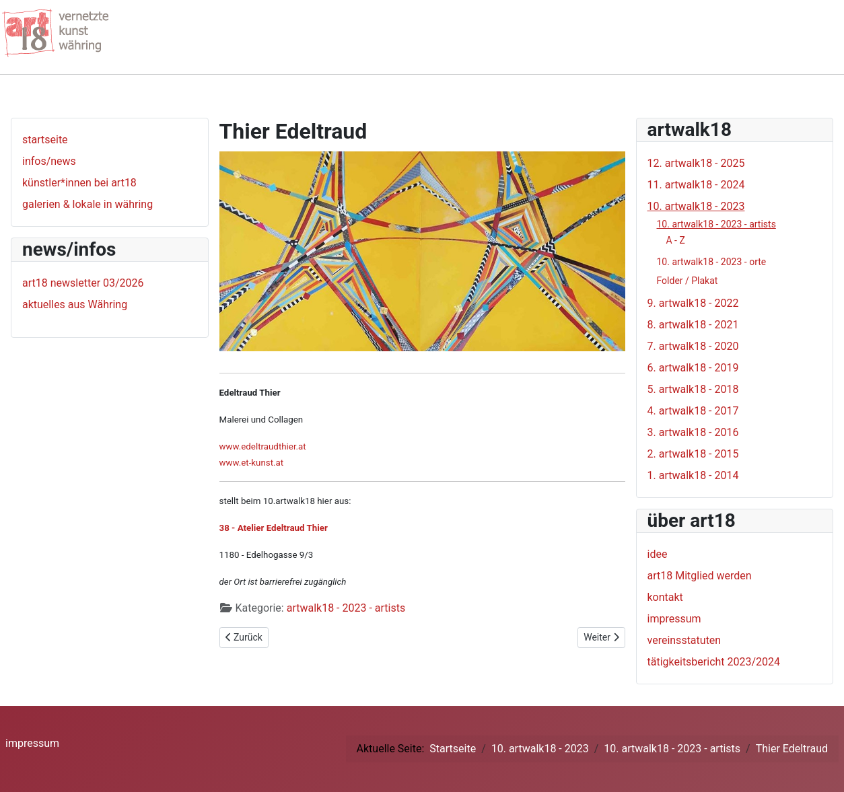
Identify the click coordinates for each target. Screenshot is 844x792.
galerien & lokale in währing (87, 204)
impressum (674, 618)
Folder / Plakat (687, 280)
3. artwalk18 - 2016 (693, 432)
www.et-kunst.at (251, 463)
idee (657, 554)
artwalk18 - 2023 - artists (346, 608)
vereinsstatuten (684, 640)
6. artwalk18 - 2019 (693, 367)
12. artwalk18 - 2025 (696, 163)
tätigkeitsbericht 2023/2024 (714, 661)
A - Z (675, 240)
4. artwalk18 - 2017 (693, 410)
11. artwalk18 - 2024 (696, 184)
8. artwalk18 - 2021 (693, 324)
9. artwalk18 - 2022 (693, 303)
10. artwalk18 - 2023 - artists (716, 224)
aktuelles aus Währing (74, 304)
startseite (45, 139)
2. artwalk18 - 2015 (693, 453)
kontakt (665, 597)
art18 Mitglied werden (699, 575)
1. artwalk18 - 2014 (693, 475)
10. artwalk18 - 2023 (696, 206)
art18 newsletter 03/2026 (83, 283)
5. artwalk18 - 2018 (693, 389)
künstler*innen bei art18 (79, 182)
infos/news (49, 161)
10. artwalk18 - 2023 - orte (712, 261)
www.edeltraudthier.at (262, 446)
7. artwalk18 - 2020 (693, 346)
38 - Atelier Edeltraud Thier (273, 528)
